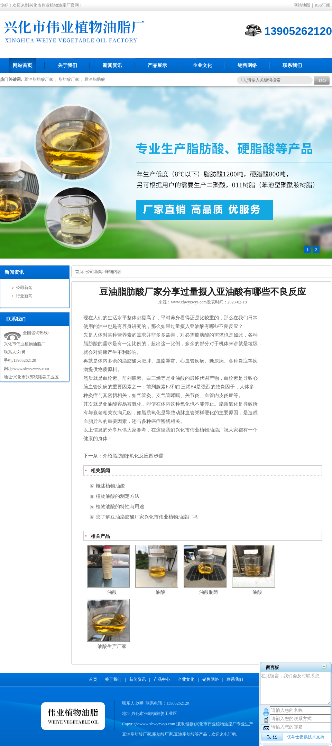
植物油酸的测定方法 (117, 496)
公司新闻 (24, 287)
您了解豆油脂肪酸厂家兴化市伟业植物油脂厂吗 (146, 517)
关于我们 (113, 679)
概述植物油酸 (110, 485)
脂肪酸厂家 (68, 79)
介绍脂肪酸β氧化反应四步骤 (133, 455)
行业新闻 (24, 295)
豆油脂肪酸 (94, 79)
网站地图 (302, 5)
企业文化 (186, 679)
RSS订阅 (322, 5)
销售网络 (210, 679)
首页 (79, 271)
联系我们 (235, 679)
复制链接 (185, 723)
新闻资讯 (137, 679)
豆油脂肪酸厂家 (38, 79)
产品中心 (162, 679)
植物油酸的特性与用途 (120, 506)
